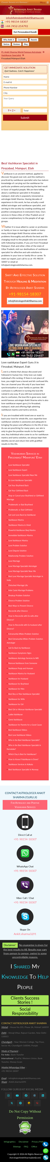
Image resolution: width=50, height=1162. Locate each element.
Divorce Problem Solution (19, 600)
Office (34, 1146)
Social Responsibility (25, 1011)
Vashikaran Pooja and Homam (20, 668)
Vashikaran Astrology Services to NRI (23, 658)
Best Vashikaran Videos (17, 730)
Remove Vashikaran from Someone (22, 663)
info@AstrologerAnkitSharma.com (25, 17)
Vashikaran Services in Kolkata (20, 764)
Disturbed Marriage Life (18, 585)
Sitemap (17, 1146)
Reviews (16, 44)
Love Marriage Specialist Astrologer (22, 566)
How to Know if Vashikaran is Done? (23, 759)
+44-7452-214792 (16, 26)
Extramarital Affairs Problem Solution (23, 634)
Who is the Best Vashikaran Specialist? (24, 740)
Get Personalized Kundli (25, 32)
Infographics (9, 1141)
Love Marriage (14, 561)
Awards (34, 40)
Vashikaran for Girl (15, 704)
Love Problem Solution (17, 545)
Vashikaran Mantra (16, 520)
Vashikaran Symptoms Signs (19, 653)
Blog (26, 44)
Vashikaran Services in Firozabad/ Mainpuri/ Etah (25, 455)
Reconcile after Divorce (18, 611)
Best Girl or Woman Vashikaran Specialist (25, 709)
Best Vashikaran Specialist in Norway (23, 769)
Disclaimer (24, 1141)
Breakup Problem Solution (19, 595)
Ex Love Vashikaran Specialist (20, 480)
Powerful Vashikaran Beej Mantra (21, 530)
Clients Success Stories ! (25, 1000)
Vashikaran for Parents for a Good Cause (25, 725)
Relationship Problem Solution (20, 556)
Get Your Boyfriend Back (18, 485)
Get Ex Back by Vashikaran (19, 648)
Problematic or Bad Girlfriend (20, 510)
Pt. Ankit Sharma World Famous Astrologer (21, 52)
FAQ (26, 1146)
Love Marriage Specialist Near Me (22, 571)
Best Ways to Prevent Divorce (20, 606)
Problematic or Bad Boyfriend (20, 504)
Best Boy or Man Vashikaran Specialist (24, 694)
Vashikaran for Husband (18, 679)
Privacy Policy (38, 1141)
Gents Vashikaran (15, 719)
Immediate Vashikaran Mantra (20, 535)
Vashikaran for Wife (16, 699)
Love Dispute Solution (17, 551)
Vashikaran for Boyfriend (18, 684)
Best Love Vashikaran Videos (19, 735)
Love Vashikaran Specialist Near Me (22, 475)
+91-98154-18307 (16, 21)
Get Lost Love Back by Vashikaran (22, 515)
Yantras (6, 44)
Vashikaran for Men (16, 689)
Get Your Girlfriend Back (18, 490)
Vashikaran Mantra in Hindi (19, 525)
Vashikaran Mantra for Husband (21, 673)
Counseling (22, 40)
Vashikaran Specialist (11, 55)
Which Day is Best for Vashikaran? (22, 754)
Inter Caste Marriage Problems (20, 590)
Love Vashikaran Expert (17, 470)
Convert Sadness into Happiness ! (25, 2)
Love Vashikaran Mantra (18, 540)
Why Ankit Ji (8, 40)
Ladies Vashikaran (15, 714)
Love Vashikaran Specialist (18, 465)
